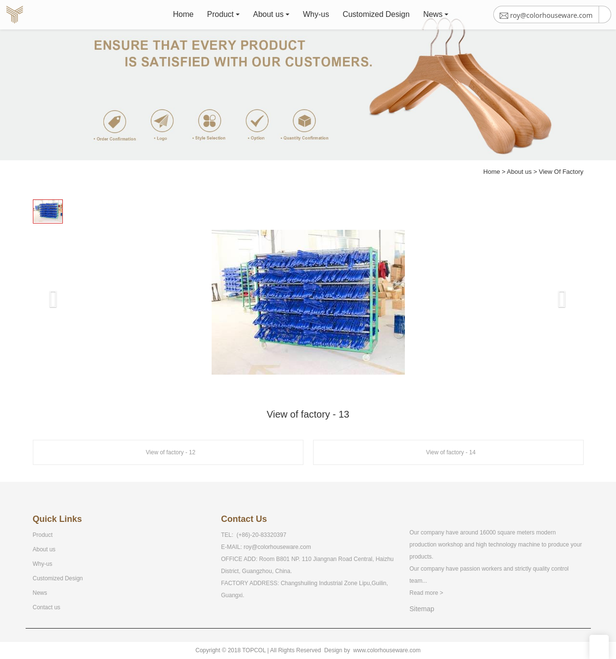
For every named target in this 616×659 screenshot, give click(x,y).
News (434, 17)
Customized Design (377, 17)
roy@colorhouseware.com (277, 547)
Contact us (46, 607)
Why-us (317, 17)
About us (269, 17)
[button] (46, 287)
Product (221, 17)
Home (184, 17)
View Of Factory (561, 171)
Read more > (427, 592)
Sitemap (422, 609)
